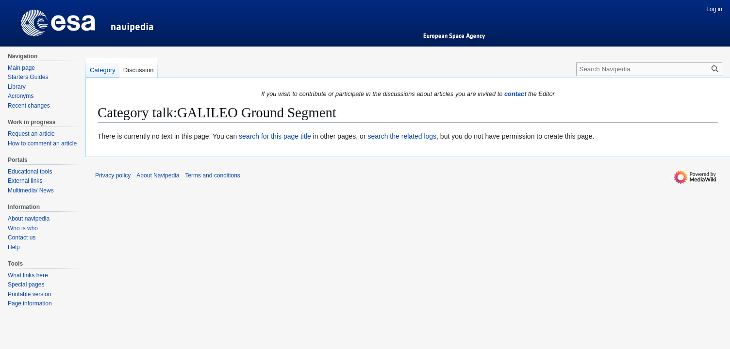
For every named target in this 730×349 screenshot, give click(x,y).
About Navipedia (157, 175)
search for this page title (275, 136)
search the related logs (401, 136)
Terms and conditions (212, 175)
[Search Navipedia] (649, 69)
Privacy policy (113, 175)
